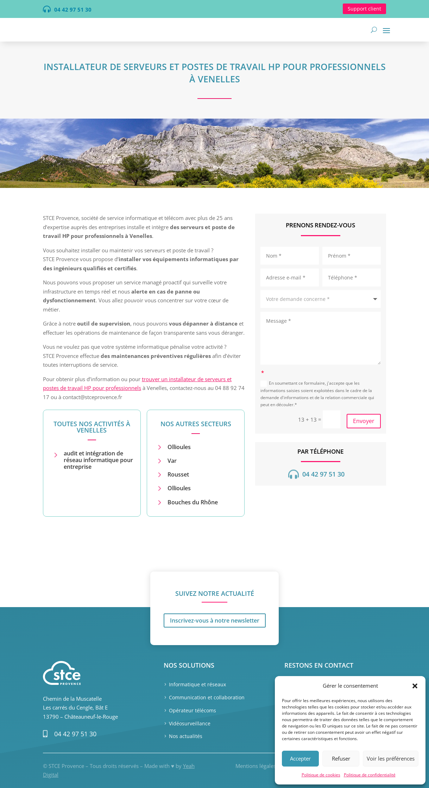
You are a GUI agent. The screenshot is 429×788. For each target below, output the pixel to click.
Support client (364, 8)
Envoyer (363, 421)
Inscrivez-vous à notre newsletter (214, 582)
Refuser (341, 758)
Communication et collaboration (207, 697)
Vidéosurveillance (189, 723)
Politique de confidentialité (370, 775)
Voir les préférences (391, 758)
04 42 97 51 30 (75, 734)
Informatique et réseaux (197, 684)
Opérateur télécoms (192, 710)
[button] (414, 685)
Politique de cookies (321, 775)
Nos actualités (185, 736)
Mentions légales (255, 765)
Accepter (300, 758)
